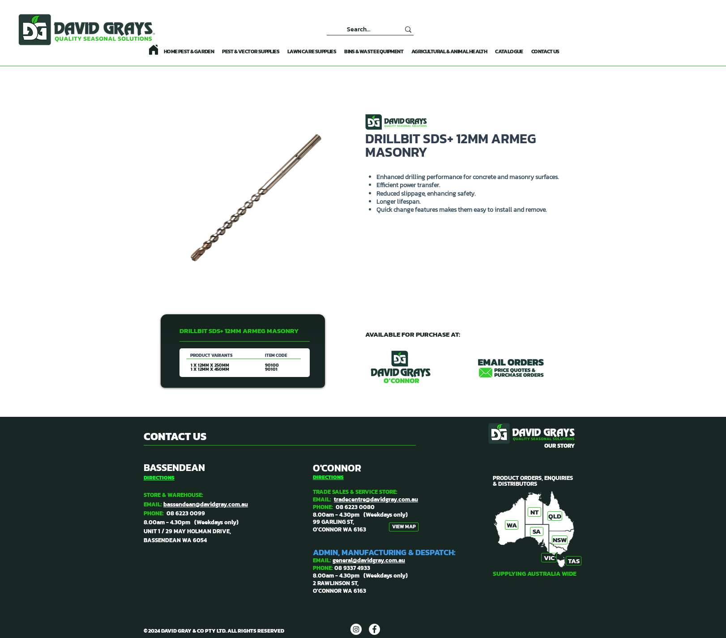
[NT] (534, 512)
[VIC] (549, 557)
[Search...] (358, 29)
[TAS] (573, 560)
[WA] (511, 525)
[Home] (153, 50)
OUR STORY (559, 445)
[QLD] (554, 516)
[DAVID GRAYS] (356, 629)
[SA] (536, 531)
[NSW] (560, 539)
